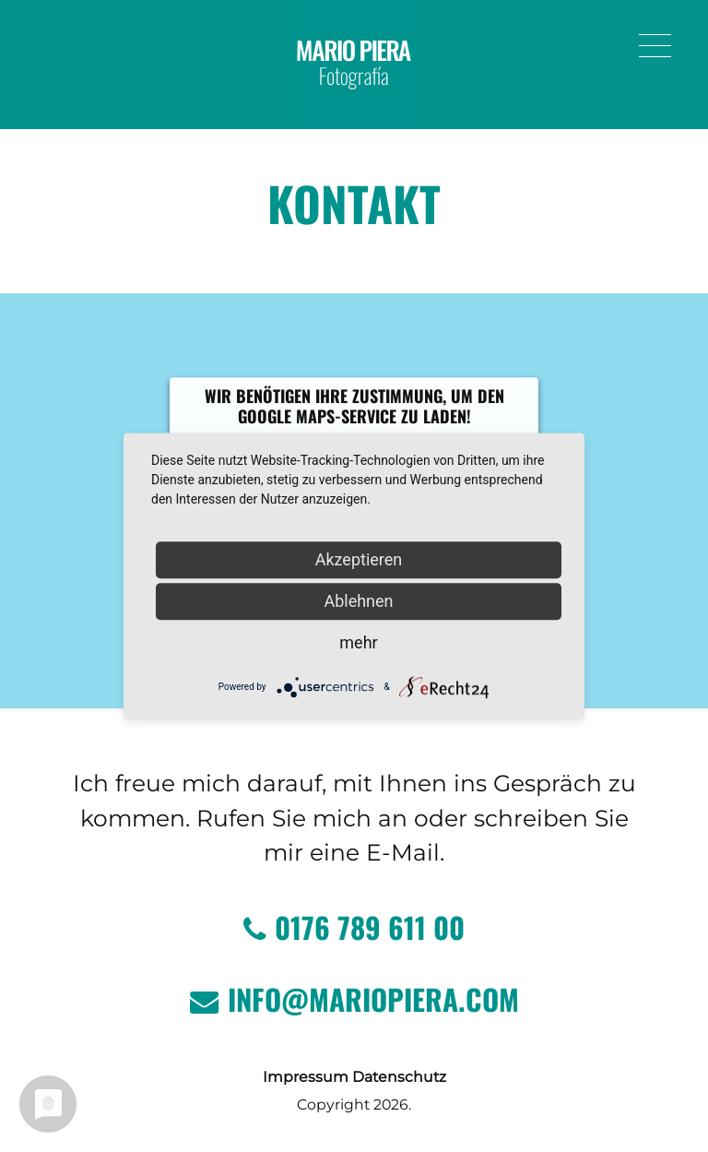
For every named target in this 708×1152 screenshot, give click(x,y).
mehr (358, 642)
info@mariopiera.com (354, 999)
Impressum (305, 1077)
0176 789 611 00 (354, 927)
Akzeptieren (359, 559)
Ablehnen (358, 601)
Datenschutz (399, 1077)
